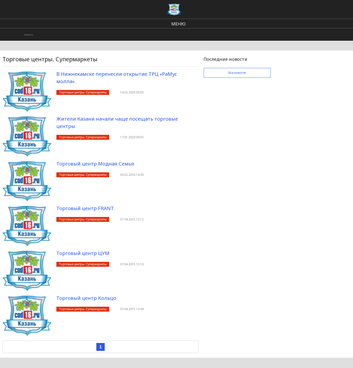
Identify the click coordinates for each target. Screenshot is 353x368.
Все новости (237, 72)
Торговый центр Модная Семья (95, 163)
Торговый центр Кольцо (86, 298)
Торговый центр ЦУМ (82, 253)
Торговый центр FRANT (85, 208)
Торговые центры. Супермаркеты (83, 92)
